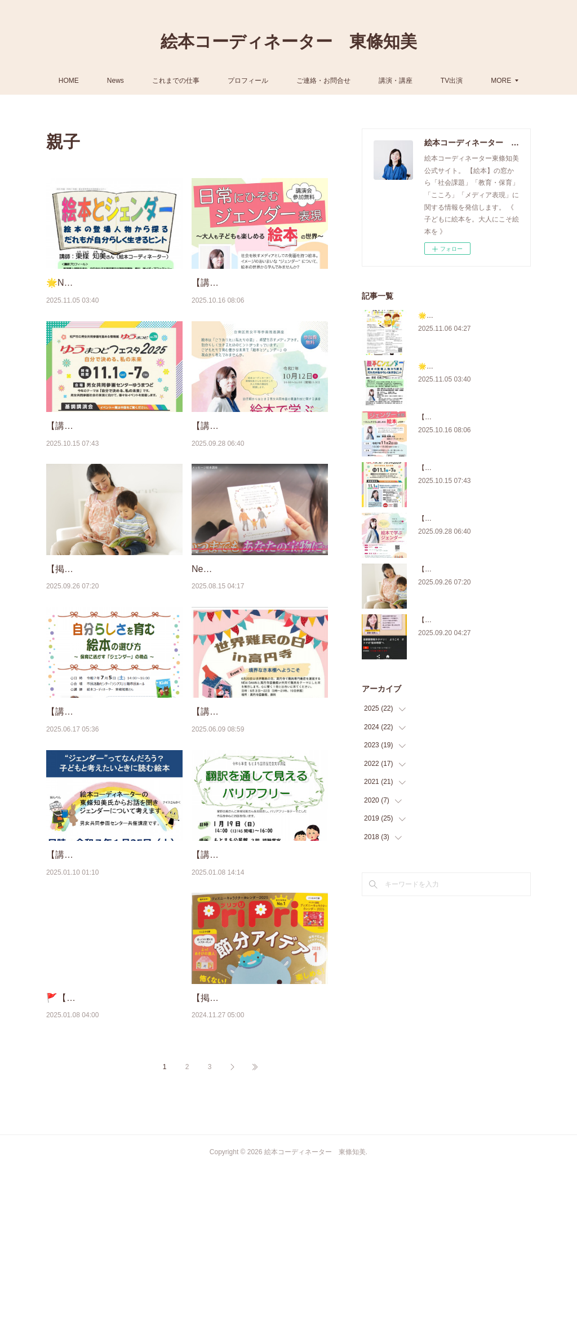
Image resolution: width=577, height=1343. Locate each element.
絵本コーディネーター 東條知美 (289, 41)
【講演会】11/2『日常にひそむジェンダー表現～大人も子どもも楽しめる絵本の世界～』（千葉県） (259, 297)
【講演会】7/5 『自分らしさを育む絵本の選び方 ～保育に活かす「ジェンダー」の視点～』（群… (113, 813)
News (140, 81)
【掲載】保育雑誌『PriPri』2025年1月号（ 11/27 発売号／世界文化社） (258, 1156)
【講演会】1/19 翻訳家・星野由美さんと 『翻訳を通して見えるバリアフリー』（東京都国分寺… (259, 984)
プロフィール (273, 81)
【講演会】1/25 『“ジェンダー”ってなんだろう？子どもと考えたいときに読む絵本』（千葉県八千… (113, 984)
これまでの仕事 (201, 81)
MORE (476, 81)
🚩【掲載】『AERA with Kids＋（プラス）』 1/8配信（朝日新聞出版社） (112, 1156)
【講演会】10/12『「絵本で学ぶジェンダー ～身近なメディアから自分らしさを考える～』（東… (259, 469)
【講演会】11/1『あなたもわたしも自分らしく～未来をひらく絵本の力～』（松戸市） (113, 469)
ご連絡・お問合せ (349, 81)
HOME (93, 81)
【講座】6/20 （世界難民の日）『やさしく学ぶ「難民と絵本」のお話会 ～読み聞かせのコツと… (259, 813)
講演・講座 (421, 81)
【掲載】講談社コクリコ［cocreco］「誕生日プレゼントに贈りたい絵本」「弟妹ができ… (113, 641)
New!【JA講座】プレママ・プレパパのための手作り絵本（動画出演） (259, 641)
